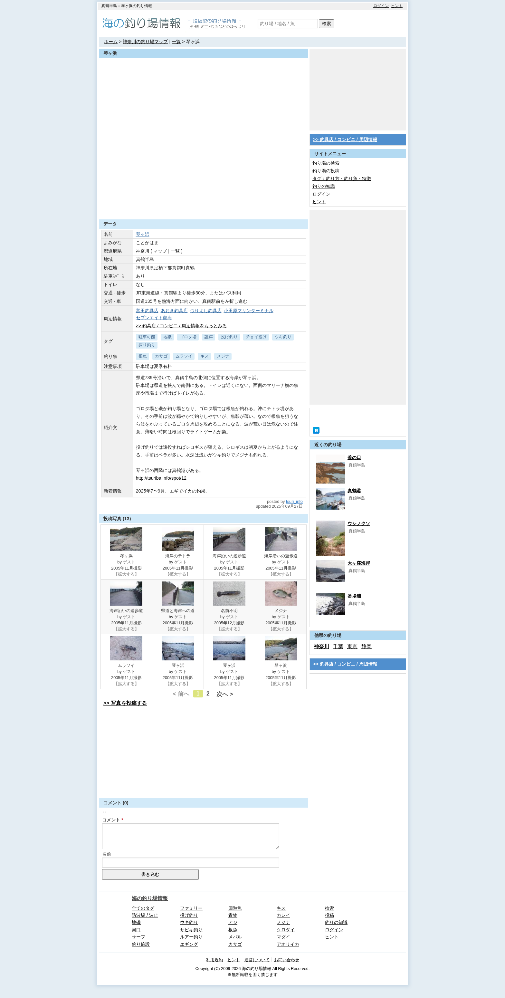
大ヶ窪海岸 (359, 563)
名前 (106, 854)
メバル (235, 936)
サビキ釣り (191, 929)
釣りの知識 (323, 186)
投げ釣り (229, 336)
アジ (232, 922)
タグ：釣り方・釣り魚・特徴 (341, 178)
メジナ (223, 356)
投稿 (329, 915)
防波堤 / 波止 (145, 915)
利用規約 (214, 959)
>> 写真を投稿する (125, 703)
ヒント (397, 6)
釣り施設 (141, 944)
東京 (352, 646)
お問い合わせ (286, 959)
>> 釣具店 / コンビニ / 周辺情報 (345, 139)
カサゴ (161, 356)
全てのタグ (143, 908)
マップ (160, 251)
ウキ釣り (283, 336)
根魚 (142, 356)
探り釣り (146, 344)
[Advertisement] (203, 203)
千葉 (338, 646)
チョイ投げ (256, 336)
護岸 (209, 336)
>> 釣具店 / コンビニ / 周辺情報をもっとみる (181, 325)
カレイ (283, 915)
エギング (189, 944)
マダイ (283, 936)
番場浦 (354, 596)
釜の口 (354, 457)
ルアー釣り (191, 936)
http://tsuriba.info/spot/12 (161, 478)
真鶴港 (354, 490)
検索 (326, 23)
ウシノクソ (359, 523)
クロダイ (286, 929)
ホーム (111, 41)
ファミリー (191, 908)
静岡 (366, 646)
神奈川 (142, 251)
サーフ (138, 936)
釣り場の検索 (325, 163)
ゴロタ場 (188, 336)
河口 (136, 929)
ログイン (381, 6)
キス (204, 356)
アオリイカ (288, 944)
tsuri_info (294, 501)
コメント (111, 819)
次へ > (224, 694)
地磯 (167, 336)
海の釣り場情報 (150, 898)
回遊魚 (235, 908)
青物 (232, 915)
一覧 (176, 41)
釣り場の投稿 (325, 170)
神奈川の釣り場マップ (145, 41)
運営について (257, 959)
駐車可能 (146, 336)
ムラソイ (184, 356)
